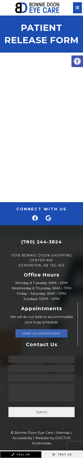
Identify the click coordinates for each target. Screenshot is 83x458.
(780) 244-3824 (41, 242)
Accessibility (22, 438)
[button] (77, 61)
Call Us (21, 454)
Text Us (62, 454)
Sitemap (63, 432)
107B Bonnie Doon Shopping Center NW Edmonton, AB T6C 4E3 (41, 260)
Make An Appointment (41, 333)
